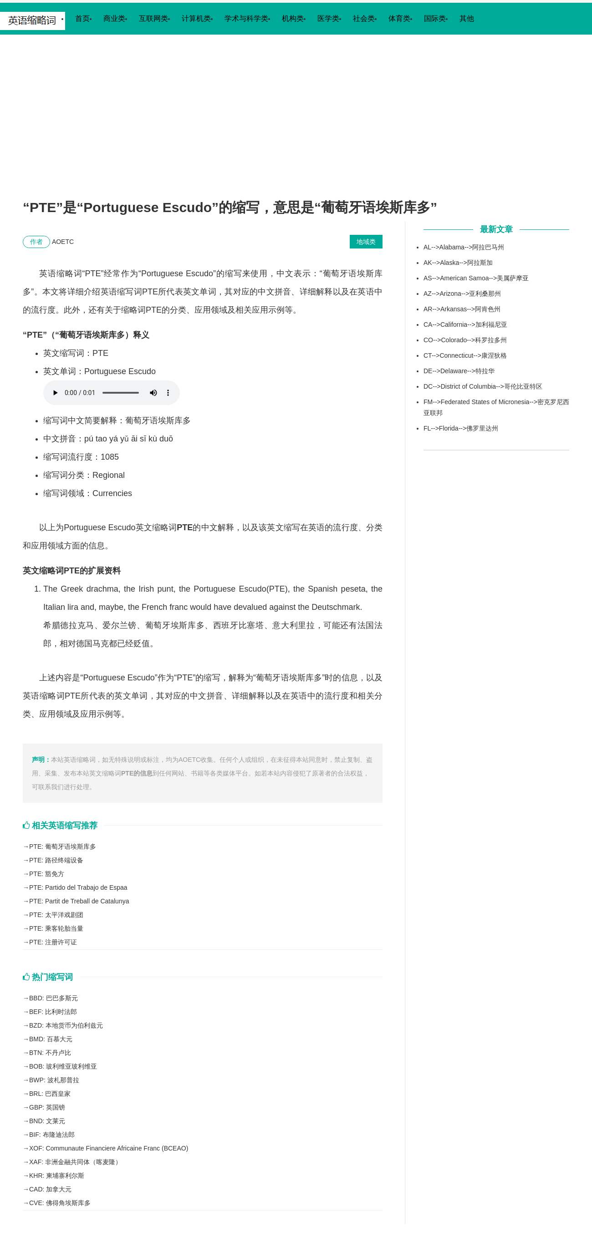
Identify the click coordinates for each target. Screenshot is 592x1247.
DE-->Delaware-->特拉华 (459, 371)
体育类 (399, 18)
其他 (466, 18)
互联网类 (153, 18)
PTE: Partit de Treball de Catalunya (79, 901)
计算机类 (196, 18)
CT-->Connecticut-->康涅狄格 (465, 355)
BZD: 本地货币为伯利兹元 (66, 1025)
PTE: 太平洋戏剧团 (56, 914)
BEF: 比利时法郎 (53, 1011)
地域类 (366, 241)
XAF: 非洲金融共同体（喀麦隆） (75, 1162)
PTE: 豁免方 (46, 873)
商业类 (114, 18)
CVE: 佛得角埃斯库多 (60, 1202)
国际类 (435, 18)
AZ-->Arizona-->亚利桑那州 (462, 293)
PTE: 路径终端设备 (56, 860)
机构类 (293, 18)
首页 (82, 18)
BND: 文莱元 (47, 1121)
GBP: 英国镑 (47, 1107)
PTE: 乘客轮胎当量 (56, 928)
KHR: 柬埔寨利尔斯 (56, 1175)
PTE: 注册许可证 (53, 942)
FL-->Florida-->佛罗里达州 (461, 428)
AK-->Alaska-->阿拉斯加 (458, 262)
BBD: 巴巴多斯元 (53, 998)
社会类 (364, 18)
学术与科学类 (246, 18)
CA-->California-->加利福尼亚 (465, 324)
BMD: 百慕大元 (50, 1039)
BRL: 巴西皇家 (50, 1093)
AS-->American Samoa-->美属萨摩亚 (476, 278)
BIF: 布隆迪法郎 (52, 1134)
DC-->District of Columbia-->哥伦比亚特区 (483, 386)
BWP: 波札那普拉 (54, 1080)
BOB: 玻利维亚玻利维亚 (63, 1066)
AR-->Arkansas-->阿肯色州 (462, 309)
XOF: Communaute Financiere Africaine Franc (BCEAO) (108, 1148)
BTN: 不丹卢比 (50, 1052)
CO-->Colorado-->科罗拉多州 (465, 340)
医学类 (328, 18)
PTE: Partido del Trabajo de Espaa (78, 887)
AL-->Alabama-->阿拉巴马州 (464, 247)
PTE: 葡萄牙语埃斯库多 (62, 846)
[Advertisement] (296, 125)
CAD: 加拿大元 (50, 1189)
